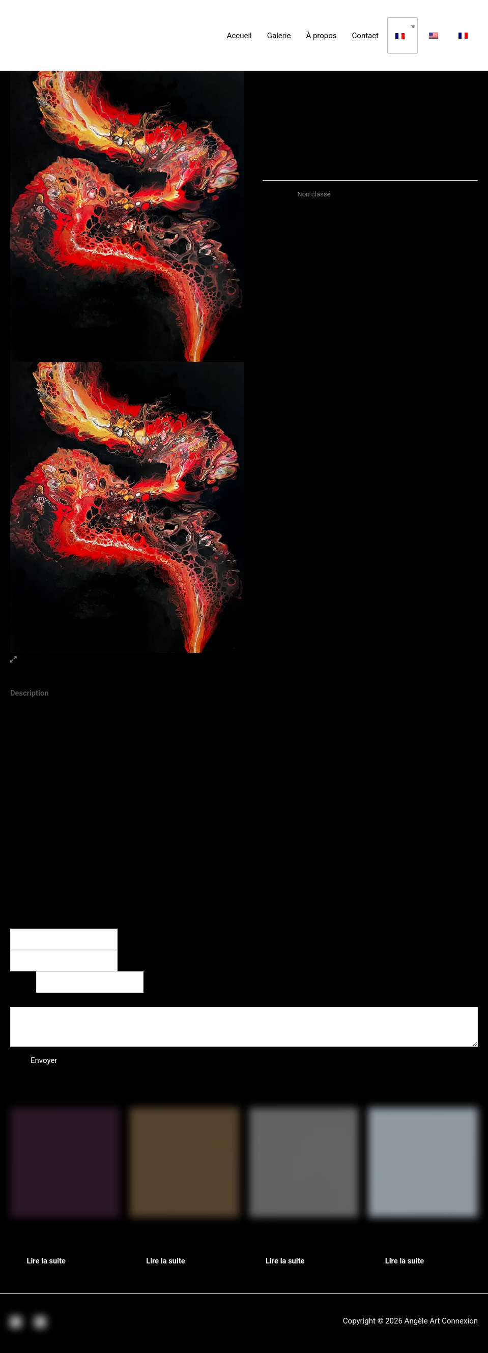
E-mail (23, 983)
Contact (365, 35)
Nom (21, 921)
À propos (321, 35)
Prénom (137, 939)
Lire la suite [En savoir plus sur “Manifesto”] (170, 1264)
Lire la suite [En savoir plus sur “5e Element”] (50, 1264)
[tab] (29, 694)
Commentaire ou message (57, 1000)
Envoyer (44, 1062)
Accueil (239, 35)
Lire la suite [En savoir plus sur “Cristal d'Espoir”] (408, 1264)
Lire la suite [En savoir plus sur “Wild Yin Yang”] (289, 1264)
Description (29, 693)
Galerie (279, 35)
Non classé (314, 194)
